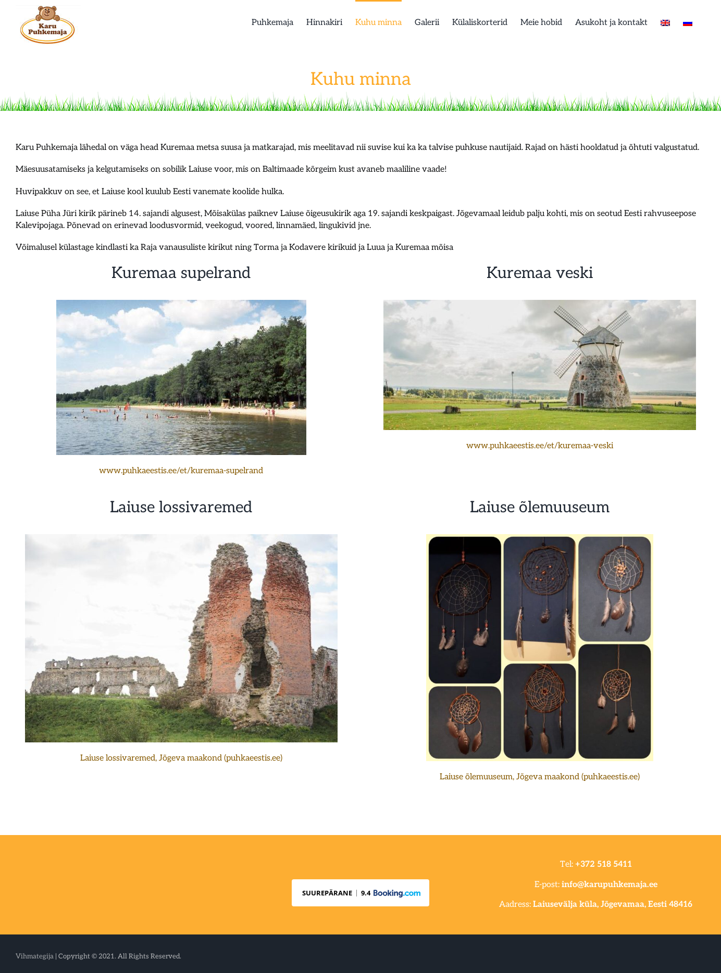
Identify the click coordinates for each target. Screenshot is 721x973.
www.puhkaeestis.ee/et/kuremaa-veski (539, 446)
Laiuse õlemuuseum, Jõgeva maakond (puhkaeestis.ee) (540, 777)
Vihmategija (35, 956)
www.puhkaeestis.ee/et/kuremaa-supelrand (181, 471)
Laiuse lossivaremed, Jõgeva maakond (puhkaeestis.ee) (181, 758)
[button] (360, 892)
